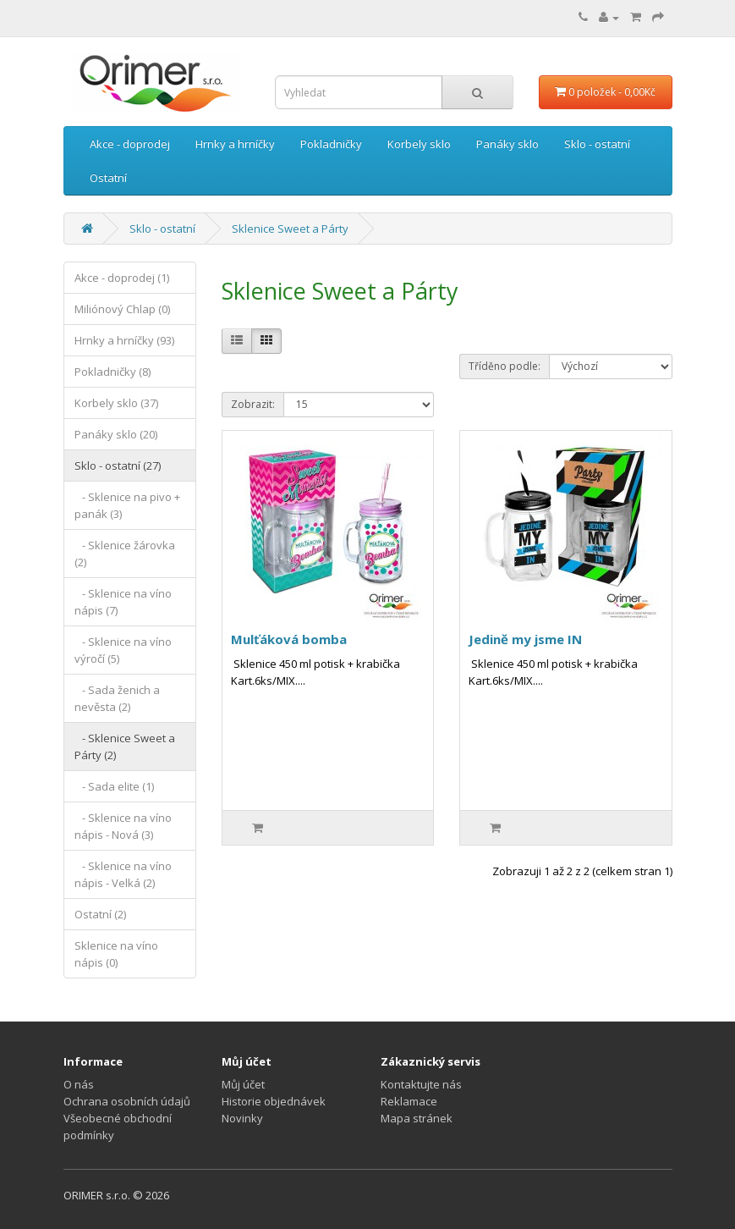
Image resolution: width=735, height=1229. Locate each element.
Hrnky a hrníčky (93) (124, 340)
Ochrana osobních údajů (126, 1101)
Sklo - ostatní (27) (117, 465)
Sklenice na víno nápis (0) (116, 954)
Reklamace (409, 1101)
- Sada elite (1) (114, 786)
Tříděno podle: (504, 366)
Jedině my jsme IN (525, 639)
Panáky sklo (507, 144)
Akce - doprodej (130, 144)
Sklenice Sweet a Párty (290, 228)
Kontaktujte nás (421, 1084)
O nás (78, 1084)
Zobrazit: (253, 404)
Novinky (242, 1118)
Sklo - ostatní (597, 144)
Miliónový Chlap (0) (122, 309)
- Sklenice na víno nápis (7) (123, 602)
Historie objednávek (274, 1101)
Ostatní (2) (100, 914)
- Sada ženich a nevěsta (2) (117, 698)
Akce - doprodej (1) (121, 277)
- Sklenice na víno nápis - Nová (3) (123, 826)
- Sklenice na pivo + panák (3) (127, 505)
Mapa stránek (417, 1118)
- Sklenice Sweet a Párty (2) (124, 746)
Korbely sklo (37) (116, 403)
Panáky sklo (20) (115, 434)
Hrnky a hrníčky (235, 144)
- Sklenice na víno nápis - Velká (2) (123, 874)
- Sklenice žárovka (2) (124, 553)
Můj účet (243, 1084)
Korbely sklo (419, 144)
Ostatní (108, 177)
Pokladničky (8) (112, 371)
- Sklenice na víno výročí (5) (123, 650)
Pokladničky (331, 144)
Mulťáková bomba (289, 639)
